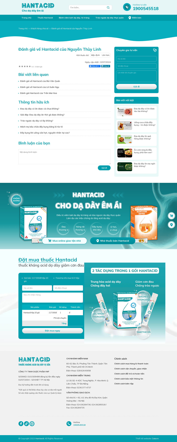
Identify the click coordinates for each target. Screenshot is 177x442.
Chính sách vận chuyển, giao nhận (130, 368)
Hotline (76, 422)
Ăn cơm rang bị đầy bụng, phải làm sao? (143, 151)
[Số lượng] (62, 312)
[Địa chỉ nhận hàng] (52, 298)
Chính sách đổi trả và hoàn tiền (129, 373)
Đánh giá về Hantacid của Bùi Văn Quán (40, 81)
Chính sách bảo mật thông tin (128, 378)
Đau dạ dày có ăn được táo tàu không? (144, 109)
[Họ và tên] (136, 58)
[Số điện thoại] (136, 66)
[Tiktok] (26, 424)
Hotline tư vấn (140, 4)
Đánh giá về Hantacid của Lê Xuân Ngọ (39, 87)
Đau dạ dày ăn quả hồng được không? (142, 137)
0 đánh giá (36, 67)
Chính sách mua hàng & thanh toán (131, 363)
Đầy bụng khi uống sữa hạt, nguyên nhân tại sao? (45, 132)
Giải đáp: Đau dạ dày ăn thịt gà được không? (42, 114)
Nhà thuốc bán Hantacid (114, 240)
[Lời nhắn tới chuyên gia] (136, 76)
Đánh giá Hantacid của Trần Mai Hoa (38, 93)
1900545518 (146, 8)
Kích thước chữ (82, 55)
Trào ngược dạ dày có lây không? (36, 120)
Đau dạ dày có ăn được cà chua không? (39, 108)
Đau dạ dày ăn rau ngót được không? (144, 164)
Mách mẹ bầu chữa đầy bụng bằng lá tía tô (41, 126)
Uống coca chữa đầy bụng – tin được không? (144, 123)
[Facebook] (20, 424)
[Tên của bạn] (37, 288)
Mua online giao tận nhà (66, 240)
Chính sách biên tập (123, 383)
